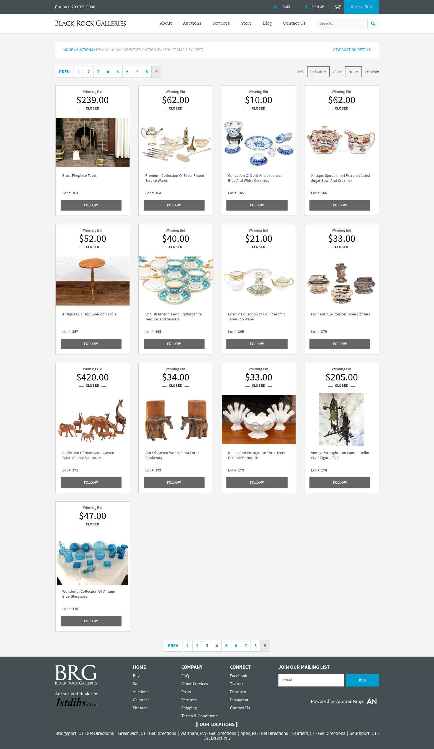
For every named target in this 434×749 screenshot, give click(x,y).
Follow (91, 205)
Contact (62, 7)
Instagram (239, 700)
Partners (189, 700)
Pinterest (238, 692)
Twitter (236, 683)
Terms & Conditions (199, 716)
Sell (136, 683)
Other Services (194, 683)
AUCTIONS (84, 49)
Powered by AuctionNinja (337, 701)
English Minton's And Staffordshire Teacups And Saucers (173, 317)
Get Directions (100, 733)
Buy (136, 675)
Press (186, 692)
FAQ (185, 675)
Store (246, 23)
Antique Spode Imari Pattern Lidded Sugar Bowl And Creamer (340, 178)
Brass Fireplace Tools (79, 175)
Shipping (189, 708)
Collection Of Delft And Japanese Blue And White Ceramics (255, 178)
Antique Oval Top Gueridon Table (89, 314)
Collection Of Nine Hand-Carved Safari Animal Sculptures (88, 455)
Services (221, 23)
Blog (267, 23)
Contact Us (294, 23)
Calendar (141, 700)
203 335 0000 (83, 7)
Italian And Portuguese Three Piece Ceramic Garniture (257, 455)
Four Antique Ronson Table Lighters (340, 314)
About (166, 23)
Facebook (238, 675)
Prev (64, 72)
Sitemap (140, 708)
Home (68, 49)
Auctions (192, 23)
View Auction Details (352, 49)
